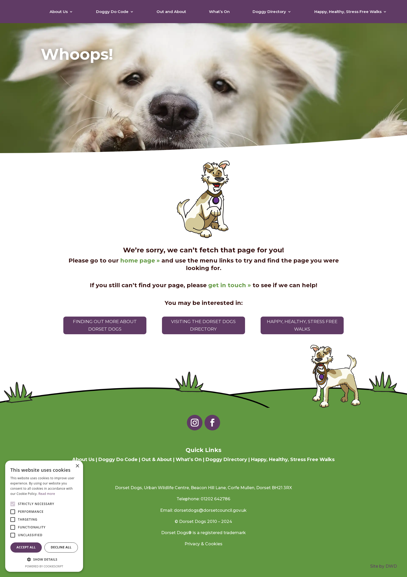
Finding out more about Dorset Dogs (105, 325)
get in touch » (229, 285)
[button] (44, 559)
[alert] (44, 516)
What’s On (219, 11)
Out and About (171, 11)
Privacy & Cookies (203, 543)
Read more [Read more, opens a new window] (46, 493)
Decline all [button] (61, 547)
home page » (140, 260)
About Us (59, 11)
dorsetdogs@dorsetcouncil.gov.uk (210, 510)
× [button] (77, 466)
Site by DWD (383, 566)
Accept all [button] (26, 547)
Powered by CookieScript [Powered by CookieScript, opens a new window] (44, 566)
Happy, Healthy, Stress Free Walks (348, 11)
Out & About (156, 459)
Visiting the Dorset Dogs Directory (203, 325)
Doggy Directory (269, 11)
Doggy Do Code (112, 11)
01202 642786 (215, 499)
